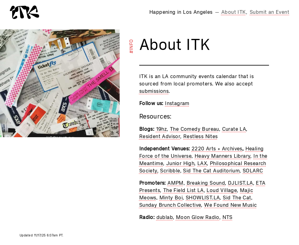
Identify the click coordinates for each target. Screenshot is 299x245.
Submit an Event (269, 12)
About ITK (233, 12)
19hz (161, 129)
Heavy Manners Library (222, 156)
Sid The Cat (237, 198)
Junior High (180, 163)
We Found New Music (230, 205)
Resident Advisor (159, 136)
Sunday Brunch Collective (170, 205)
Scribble (170, 171)
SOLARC (253, 171)
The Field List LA (183, 190)
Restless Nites (200, 136)
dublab (164, 217)
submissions (154, 91)
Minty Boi (171, 198)
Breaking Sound (206, 183)
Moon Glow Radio (197, 217)
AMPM (175, 183)
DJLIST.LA (240, 183)
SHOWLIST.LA (203, 198)
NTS (227, 217)
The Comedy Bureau (194, 129)
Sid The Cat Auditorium (211, 171)
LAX (202, 163)
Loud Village (222, 190)
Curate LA (234, 129)
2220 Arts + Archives (217, 149)
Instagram (177, 103)
